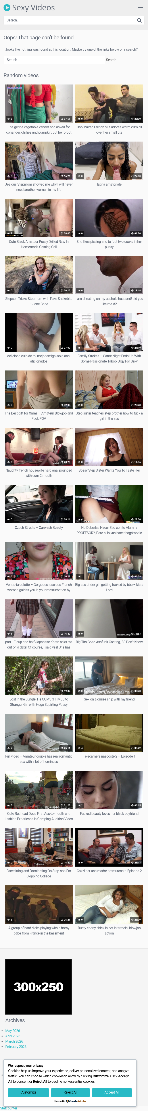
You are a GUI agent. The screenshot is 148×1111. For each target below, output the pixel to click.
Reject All (70, 1092)
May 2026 (12, 1031)
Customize (28, 1092)
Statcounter (8, 1108)
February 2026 (16, 1047)
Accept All (111, 1092)
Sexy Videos (29, 8)
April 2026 (12, 1036)
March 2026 (14, 1041)
